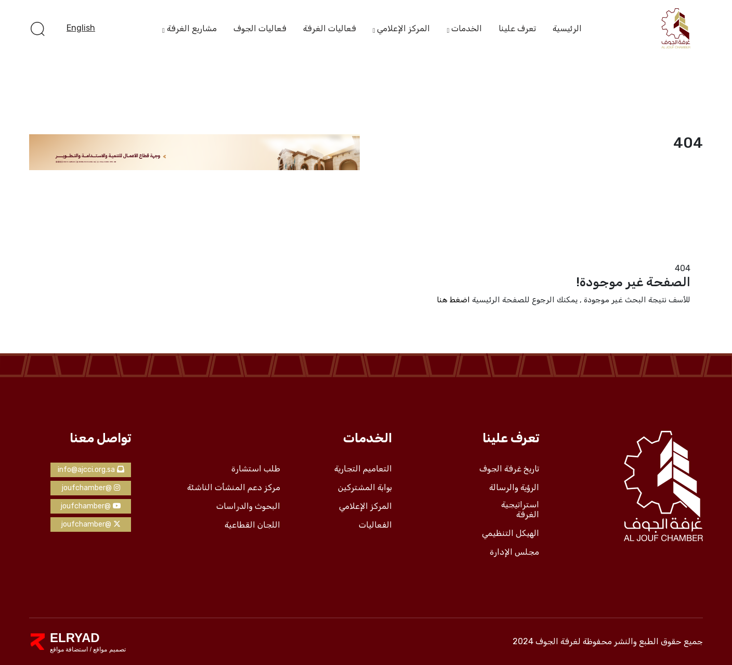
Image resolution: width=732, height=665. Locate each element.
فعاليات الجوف (259, 28)
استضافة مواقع (69, 649)
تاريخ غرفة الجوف (509, 469)
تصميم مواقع (109, 649)
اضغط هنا (453, 299)
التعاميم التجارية (363, 469)
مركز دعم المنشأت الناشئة (233, 487)
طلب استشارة (255, 469)
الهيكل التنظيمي (510, 533)
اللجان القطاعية (252, 525)
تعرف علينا (517, 28)
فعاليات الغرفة (329, 28)
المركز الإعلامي (403, 29)
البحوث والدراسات (248, 506)
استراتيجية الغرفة (520, 509)
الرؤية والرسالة (514, 487)
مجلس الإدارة (514, 552)
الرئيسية (567, 28)
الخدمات (466, 29)
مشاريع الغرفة (192, 29)
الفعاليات (375, 525)
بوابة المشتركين (365, 487)
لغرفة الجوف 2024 (547, 641)
